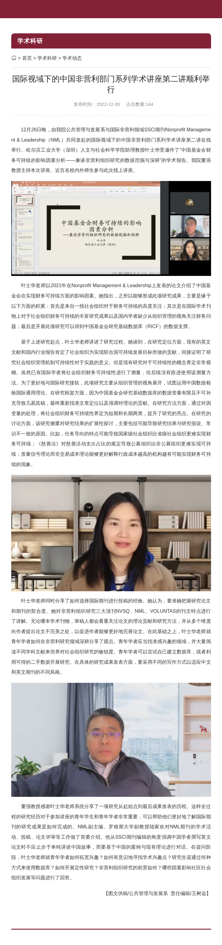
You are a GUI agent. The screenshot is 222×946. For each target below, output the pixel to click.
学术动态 (72, 58)
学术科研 (47, 58)
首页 (27, 58)
